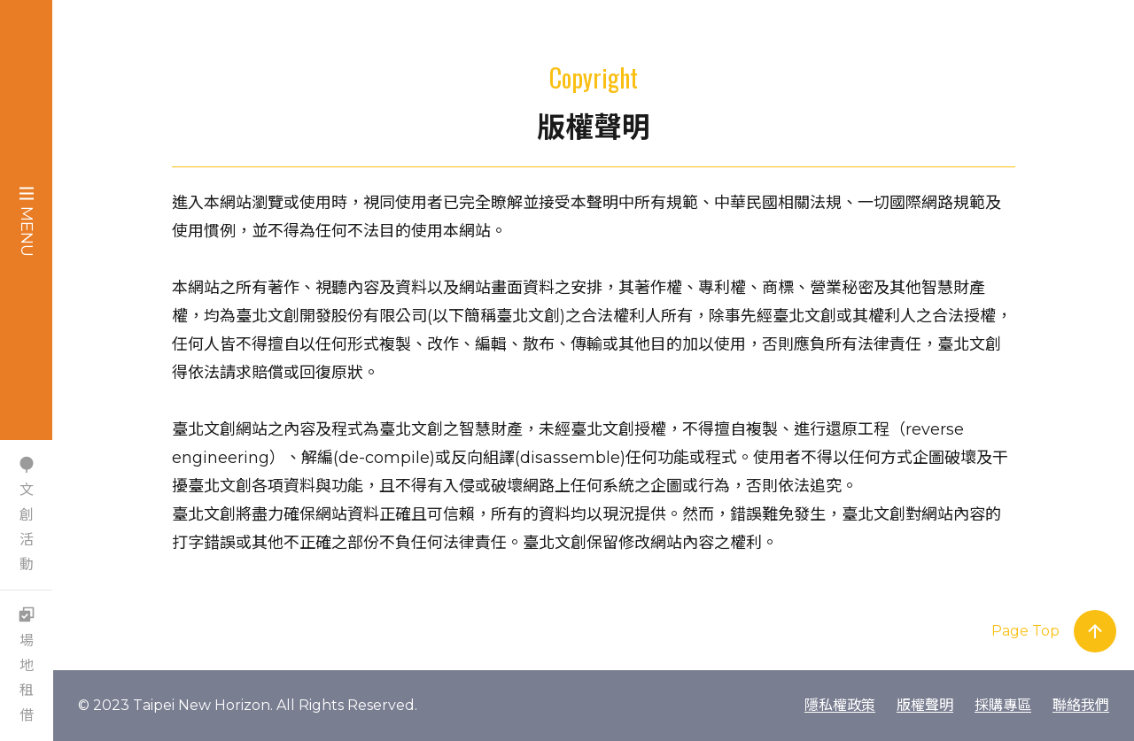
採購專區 (1003, 705)
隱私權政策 (839, 705)
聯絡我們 (1080, 705)
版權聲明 (925, 705)
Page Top (1025, 630)
